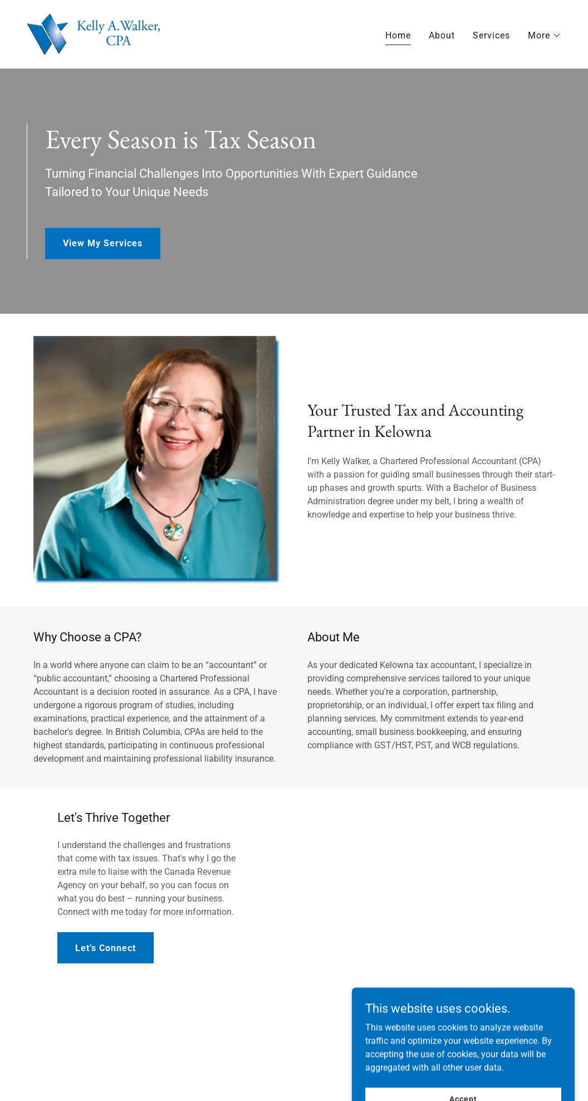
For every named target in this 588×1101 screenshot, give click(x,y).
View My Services (103, 243)
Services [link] (491, 35)
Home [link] (398, 35)
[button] (544, 35)
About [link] (442, 35)
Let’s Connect (105, 948)
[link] (93, 33)
